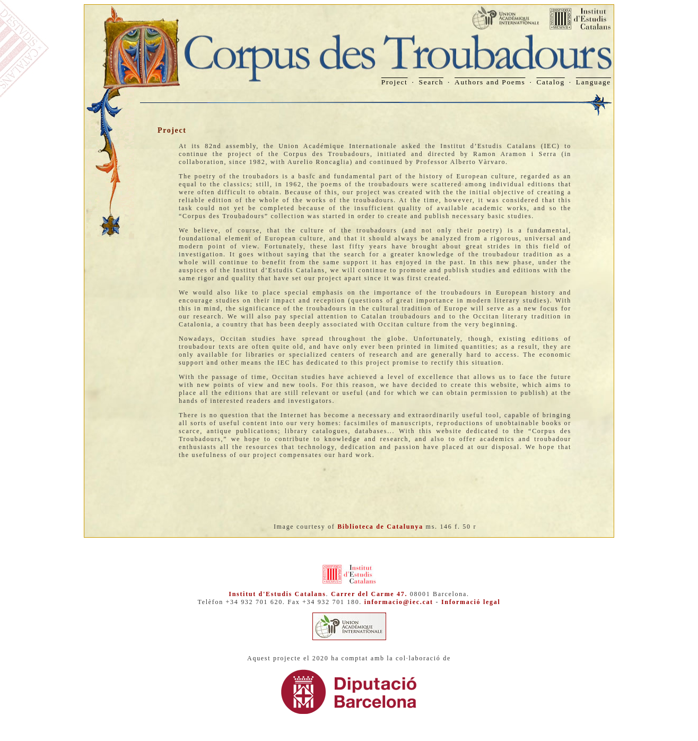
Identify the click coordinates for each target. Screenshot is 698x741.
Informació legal (471, 602)
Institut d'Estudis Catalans (277, 594)
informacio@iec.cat (398, 602)
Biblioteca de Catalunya (380, 526)
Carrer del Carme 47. (369, 594)
